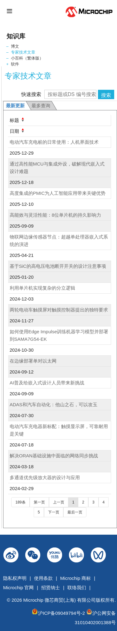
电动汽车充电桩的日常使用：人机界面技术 (54, 142)
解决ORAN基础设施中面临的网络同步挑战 (54, 455)
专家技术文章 (23, 52)
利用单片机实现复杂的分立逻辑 (42, 288)
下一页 (53, 512)
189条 (20, 502)
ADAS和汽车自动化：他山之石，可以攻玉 (53, 404)
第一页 (39, 502)
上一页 (58, 502)
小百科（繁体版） (27, 58)
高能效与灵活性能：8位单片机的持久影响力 (55, 215)
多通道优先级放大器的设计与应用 (45, 477)
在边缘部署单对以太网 (33, 361)
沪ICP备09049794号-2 (61, 613)
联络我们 (76, 587)
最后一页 (74, 512)
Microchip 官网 (18, 587)
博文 (15, 46)
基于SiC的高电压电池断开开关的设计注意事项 (58, 266)
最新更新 (15, 105)
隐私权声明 (15, 578)
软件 (15, 64)
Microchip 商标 (75, 578)
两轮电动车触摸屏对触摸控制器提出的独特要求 (59, 309)
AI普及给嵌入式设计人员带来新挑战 (47, 382)
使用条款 (43, 578)
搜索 (106, 95)
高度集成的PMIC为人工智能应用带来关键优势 (58, 193)
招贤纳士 (50, 587)
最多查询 (41, 105)
